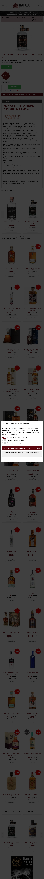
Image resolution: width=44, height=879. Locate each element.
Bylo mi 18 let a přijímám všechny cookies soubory (22, 448)
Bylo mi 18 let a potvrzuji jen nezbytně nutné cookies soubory (22, 454)
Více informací (22, 459)
